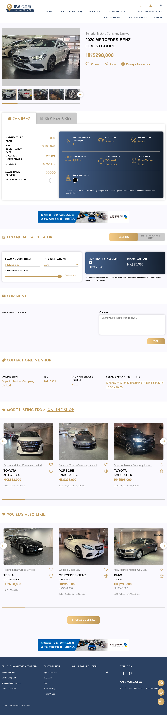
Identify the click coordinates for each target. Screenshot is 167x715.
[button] (80, 94)
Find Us (158, 18)
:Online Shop (60, 410)
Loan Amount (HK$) (18, 259)
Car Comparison (112, 18)
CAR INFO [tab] (19, 118)
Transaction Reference (148, 12)
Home (49, 12)
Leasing (123, 237)
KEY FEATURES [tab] (55, 118)
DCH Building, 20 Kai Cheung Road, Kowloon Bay (141, 688)
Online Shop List (117, 12)
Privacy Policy (49, 688)
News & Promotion (70, 12)
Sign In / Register (51, 672)
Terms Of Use (49, 694)
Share (110, 64)
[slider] (60, 276)
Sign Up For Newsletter (85, 666)
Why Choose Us (138, 18)
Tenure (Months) (16, 271)
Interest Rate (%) (55, 259)
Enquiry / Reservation (135, 64)
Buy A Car (94, 12)
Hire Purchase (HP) (150, 237)
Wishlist (92, 64)
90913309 (50, 381)
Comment (104, 312)
